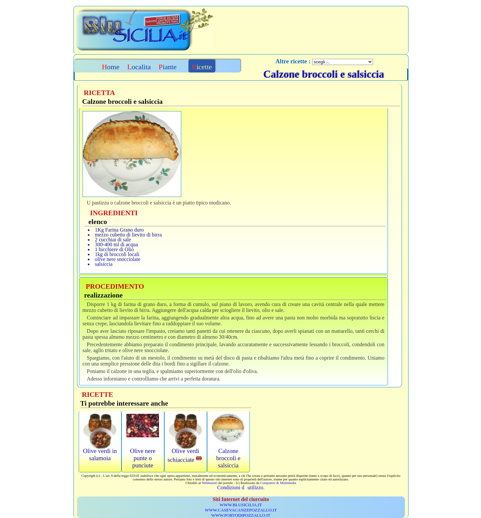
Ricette (202, 67)
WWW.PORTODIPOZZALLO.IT (240, 515)
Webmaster (209, 483)
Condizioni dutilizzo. (241, 487)
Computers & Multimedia (278, 483)
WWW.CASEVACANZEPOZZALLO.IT (241, 510)
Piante (168, 67)
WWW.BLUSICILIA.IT (241, 504)
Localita (139, 67)
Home (111, 67)
